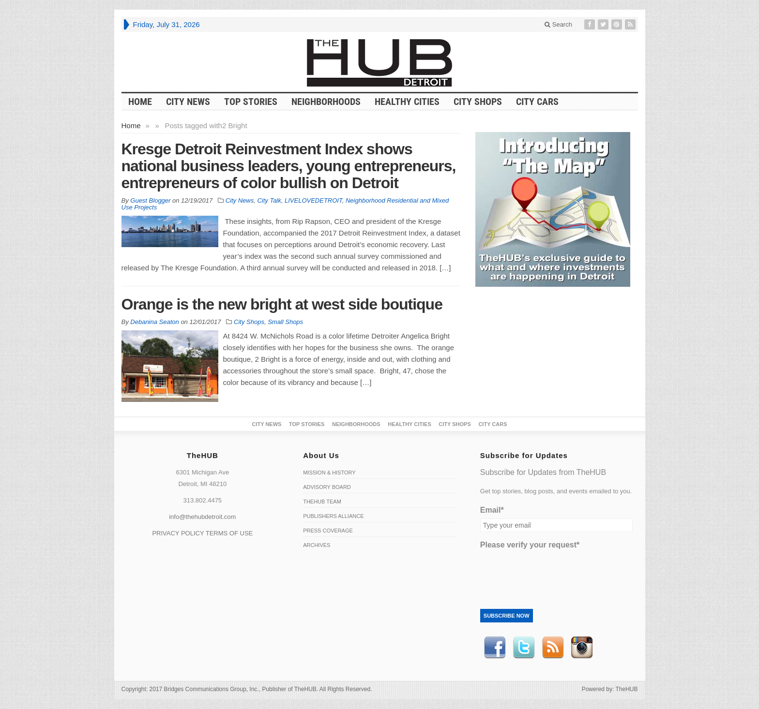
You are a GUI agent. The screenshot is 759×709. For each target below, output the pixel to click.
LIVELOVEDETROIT (313, 200)
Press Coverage (328, 530)
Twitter (523, 647)
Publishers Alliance (333, 516)
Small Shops (285, 321)
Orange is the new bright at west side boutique (281, 304)
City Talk (269, 200)
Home (131, 125)
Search (558, 24)
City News (188, 101)
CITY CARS (537, 101)
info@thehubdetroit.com (202, 516)
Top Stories (250, 101)
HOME (140, 101)
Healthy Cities (407, 101)
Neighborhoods (326, 101)
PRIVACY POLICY (178, 533)
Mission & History (329, 472)
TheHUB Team (322, 501)
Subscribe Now (507, 616)
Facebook (494, 647)
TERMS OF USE (229, 533)
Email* (492, 510)
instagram (581, 647)
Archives (316, 545)
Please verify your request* (529, 545)
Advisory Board (327, 487)
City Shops (478, 101)
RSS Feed (552, 647)
